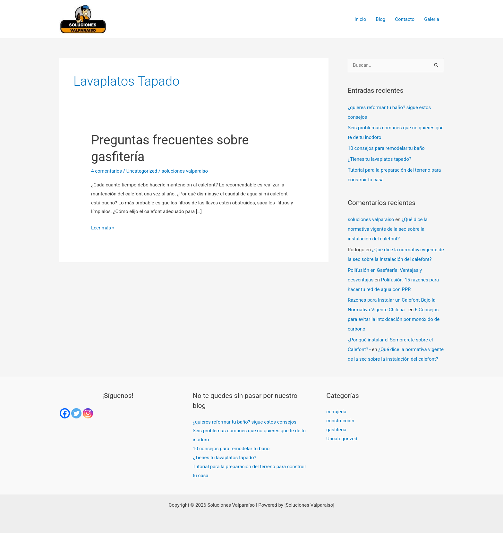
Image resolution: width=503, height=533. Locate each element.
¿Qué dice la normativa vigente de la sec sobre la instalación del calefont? (388, 229)
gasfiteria (336, 430)
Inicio (360, 19)
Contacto (404, 19)
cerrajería (336, 412)
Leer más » (103, 227)
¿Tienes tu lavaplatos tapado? (379, 159)
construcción (340, 421)
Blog (380, 19)
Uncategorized (141, 171)
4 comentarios (106, 171)
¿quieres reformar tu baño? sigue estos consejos (244, 422)
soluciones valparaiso (371, 219)
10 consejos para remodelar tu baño (386, 148)
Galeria (431, 19)
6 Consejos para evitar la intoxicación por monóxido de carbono (393, 319)
